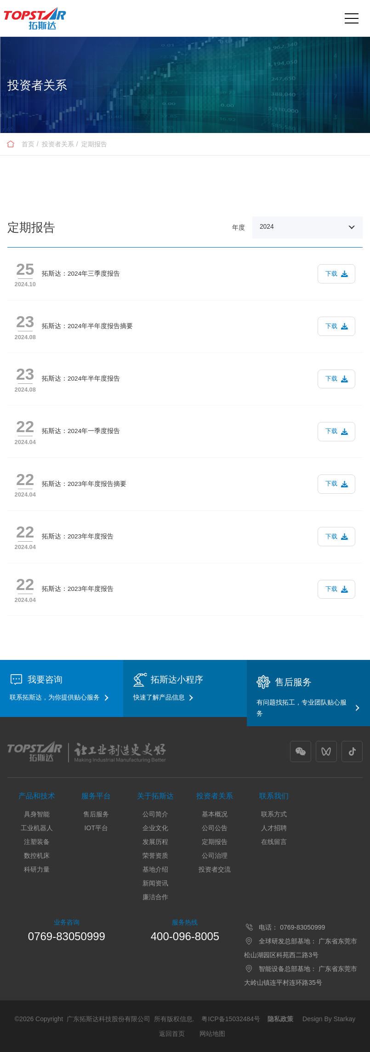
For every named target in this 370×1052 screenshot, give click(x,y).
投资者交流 (215, 869)
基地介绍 (155, 869)
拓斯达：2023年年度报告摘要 (84, 483)
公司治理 (215, 855)
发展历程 (155, 841)
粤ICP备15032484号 (230, 1019)
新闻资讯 (155, 883)
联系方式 (274, 814)
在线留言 (274, 841)
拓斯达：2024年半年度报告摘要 (87, 326)
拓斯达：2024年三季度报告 (81, 273)
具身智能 (37, 814)
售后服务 (96, 814)
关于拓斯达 (155, 796)
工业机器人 (37, 828)
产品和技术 (36, 796)
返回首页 (172, 1033)
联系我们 (274, 796)
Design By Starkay (328, 1019)
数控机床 (37, 855)
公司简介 (155, 814)
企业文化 (155, 828)
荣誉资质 (155, 855)
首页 (28, 144)
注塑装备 (37, 841)
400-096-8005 (185, 936)
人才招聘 (274, 828)
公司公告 (215, 828)
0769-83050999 (66, 936)
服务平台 (96, 796)
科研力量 (37, 869)
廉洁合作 (155, 897)
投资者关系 (58, 144)
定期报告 (94, 144)
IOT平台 (96, 828)
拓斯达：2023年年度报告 (78, 536)
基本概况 (215, 814)
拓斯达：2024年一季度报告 (81, 431)
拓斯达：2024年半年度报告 (81, 378)
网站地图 (212, 1033)
